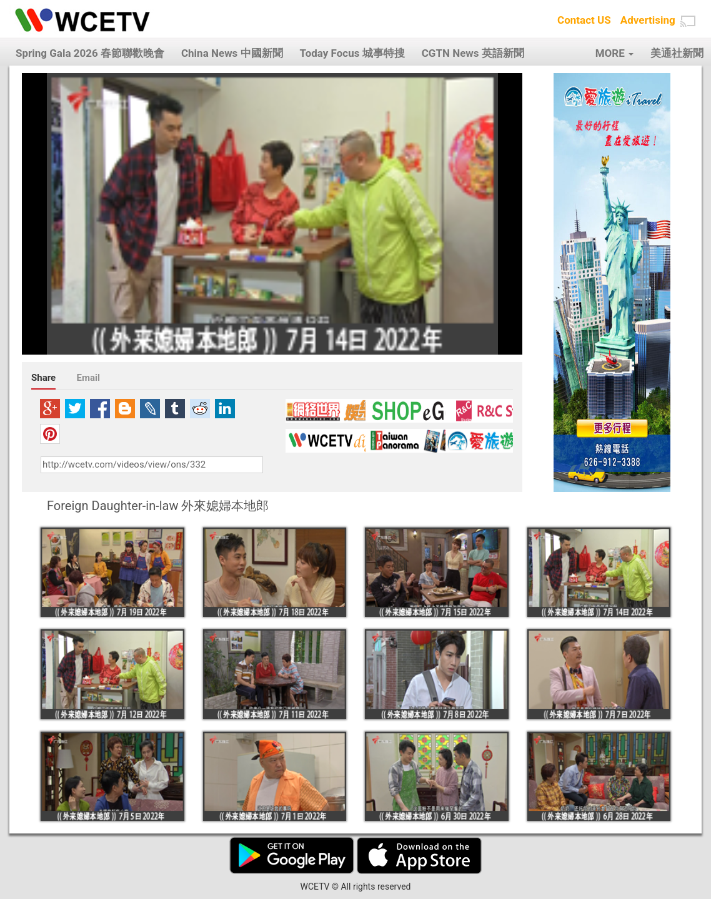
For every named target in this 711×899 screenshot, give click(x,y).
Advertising (647, 20)
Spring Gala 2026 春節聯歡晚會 (90, 53)
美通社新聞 (677, 53)
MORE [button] (614, 53)
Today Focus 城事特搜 (352, 53)
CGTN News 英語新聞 (473, 53)
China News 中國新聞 (232, 53)
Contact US (584, 20)
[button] (688, 21)
